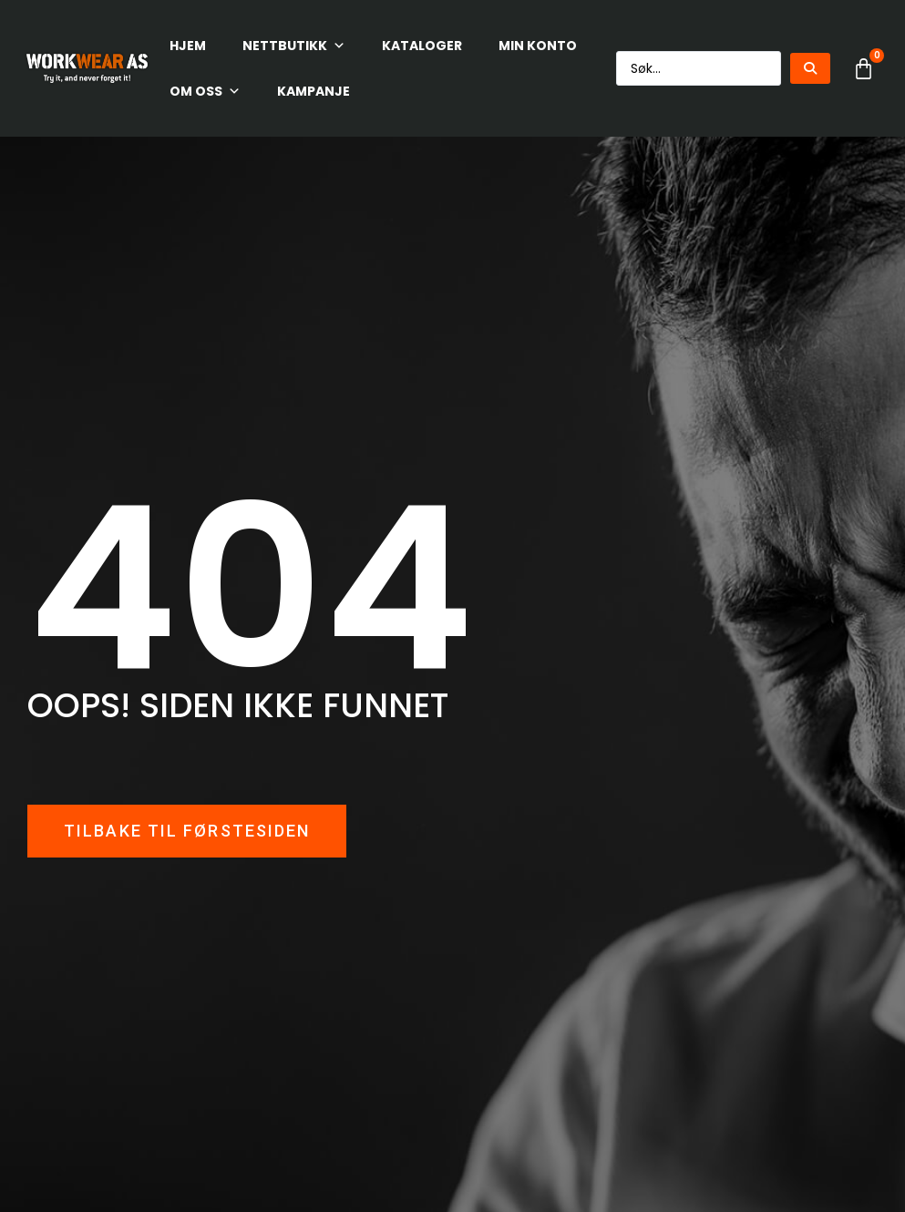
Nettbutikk (293, 45)
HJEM (188, 45)
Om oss (205, 91)
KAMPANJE (313, 91)
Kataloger (422, 45)
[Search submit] (810, 68)
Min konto (538, 45)
